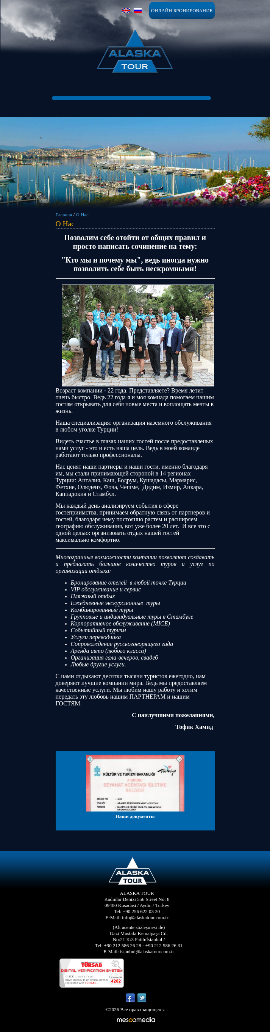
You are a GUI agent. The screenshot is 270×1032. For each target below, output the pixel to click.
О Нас (82, 214)
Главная (64, 214)
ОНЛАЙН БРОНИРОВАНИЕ (182, 10)
